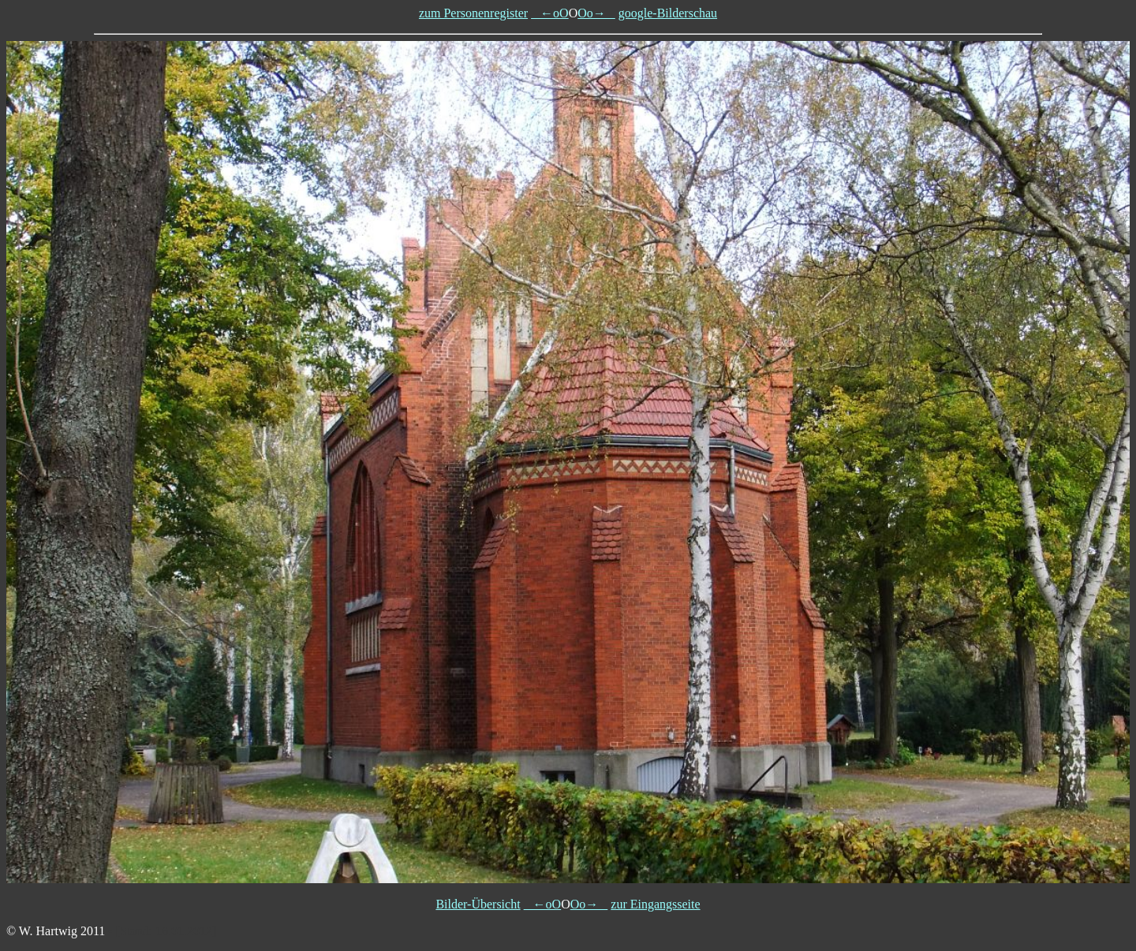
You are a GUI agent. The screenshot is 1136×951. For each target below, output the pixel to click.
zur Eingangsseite (655, 904)
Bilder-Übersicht (477, 904)
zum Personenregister (473, 13)
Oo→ (596, 13)
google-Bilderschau (667, 13)
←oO (550, 13)
